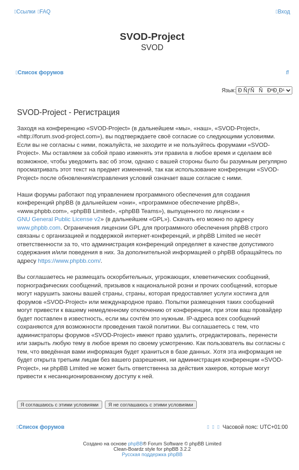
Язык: (228, 90)
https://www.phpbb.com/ (69, 260)
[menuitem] (44, 12)
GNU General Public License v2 (58, 219)
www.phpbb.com (39, 227)
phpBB (135, 443)
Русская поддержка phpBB (152, 454)
